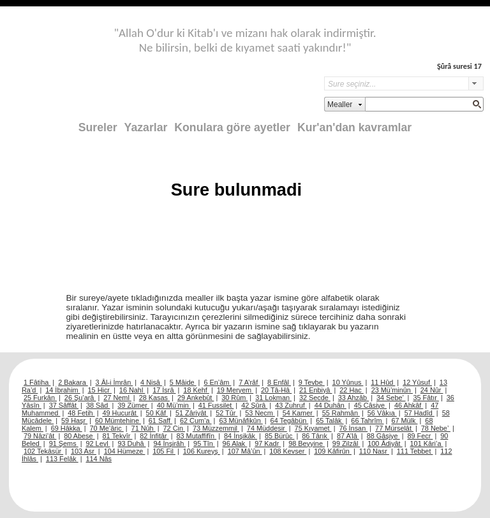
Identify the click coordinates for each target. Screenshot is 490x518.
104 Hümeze (124, 451)
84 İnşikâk (240, 436)
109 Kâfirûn (333, 451)
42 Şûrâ (254, 405)
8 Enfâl (279, 382)
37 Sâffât (63, 405)
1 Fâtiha (37, 382)
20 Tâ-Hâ (276, 390)
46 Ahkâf (408, 405)
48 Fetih (81, 413)
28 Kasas (154, 397)
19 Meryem (235, 390)
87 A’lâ (348, 436)
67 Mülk (404, 420)
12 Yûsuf (417, 382)
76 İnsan (353, 428)
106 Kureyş (201, 451)
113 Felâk (62, 459)
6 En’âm (217, 382)
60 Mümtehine (118, 420)
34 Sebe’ (391, 397)
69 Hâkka (66, 428)
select (476, 83)
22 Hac (351, 390)
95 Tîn (204, 443)
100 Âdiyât (385, 443)
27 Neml (117, 397)
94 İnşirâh (169, 443)
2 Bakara (73, 382)
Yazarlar (146, 127)
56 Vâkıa (382, 413)
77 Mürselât (394, 428)
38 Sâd (98, 405)
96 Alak (235, 443)
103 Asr (83, 451)
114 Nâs (99, 459)
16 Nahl (132, 390)
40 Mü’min (174, 405)
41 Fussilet (216, 405)
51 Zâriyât (191, 413)
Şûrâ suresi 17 (459, 66)
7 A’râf (249, 382)
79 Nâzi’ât (40, 436)
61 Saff (160, 420)
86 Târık (315, 436)
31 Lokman (273, 397)
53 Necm (260, 413)
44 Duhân (330, 405)
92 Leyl (98, 443)
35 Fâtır (426, 397)
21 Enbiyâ (315, 390)
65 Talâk (329, 420)
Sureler (97, 127)
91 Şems (63, 443)
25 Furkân (40, 397)
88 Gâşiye (383, 436)
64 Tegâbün (290, 420)
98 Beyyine (306, 443)
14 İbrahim (62, 390)
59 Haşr (74, 420)
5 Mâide (183, 382)
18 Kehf (196, 390)
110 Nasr (374, 451)
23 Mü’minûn (392, 390)
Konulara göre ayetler (232, 127)
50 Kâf (157, 413)
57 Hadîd (419, 413)
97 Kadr (268, 443)
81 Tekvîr (117, 436)
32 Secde (314, 397)
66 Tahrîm (367, 420)
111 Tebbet (415, 451)
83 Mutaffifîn (197, 436)
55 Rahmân (341, 413)
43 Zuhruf (291, 405)
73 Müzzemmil (216, 428)
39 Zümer (133, 405)
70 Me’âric (107, 428)
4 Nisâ (151, 382)
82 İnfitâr (154, 436)
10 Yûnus (348, 382)
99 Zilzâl (346, 443)
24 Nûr (431, 390)
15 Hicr (100, 390)
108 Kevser (287, 451)
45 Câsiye (370, 405)
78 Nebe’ (435, 428)
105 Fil (163, 451)
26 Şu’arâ (80, 397)
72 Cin (174, 428)
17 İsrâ (163, 390)
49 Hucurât (120, 413)
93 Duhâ (131, 443)
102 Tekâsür (43, 451)
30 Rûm (234, 397)
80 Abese (79, 436)
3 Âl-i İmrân (114, 382)
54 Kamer (299, 413)
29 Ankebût (195, 397)
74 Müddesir (267, 428)
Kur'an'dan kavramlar (354, 127)
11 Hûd (383, 382)
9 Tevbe (312, 382)
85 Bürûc (280, 436)
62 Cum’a (196, 420)
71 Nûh (143, 428)
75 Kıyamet (313, 428)
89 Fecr (420, 436)
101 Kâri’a (426, 443)
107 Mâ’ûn (245, 451)
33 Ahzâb (353, 397)
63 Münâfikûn (240, 420)
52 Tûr (226, 413)
